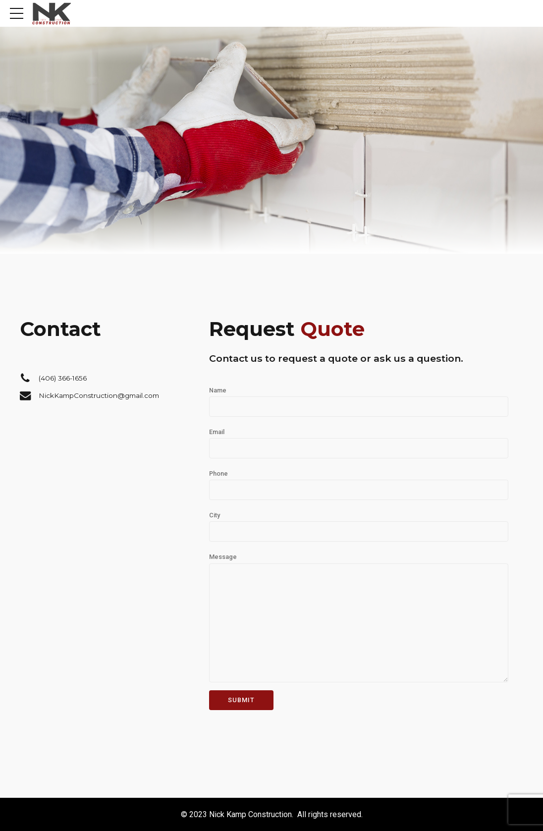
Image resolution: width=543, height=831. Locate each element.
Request (287, 329)
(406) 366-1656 (63, 378)
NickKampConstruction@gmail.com (99, 395)
